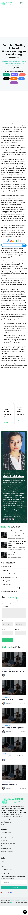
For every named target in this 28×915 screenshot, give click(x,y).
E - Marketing (17, 62)
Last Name (18, 621)
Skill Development (6, 832)
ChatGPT (6, 74)
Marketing (9, 62)
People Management (7, 838)
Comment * (5, 606)
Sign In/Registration (6, 869)
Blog (2, 866)
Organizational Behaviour (8, 843)
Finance (3, 846)
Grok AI (6, 78)
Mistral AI (14, 78)
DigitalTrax (13, 902)
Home (3, 62)
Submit (8, 640)
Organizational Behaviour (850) (10, 588)
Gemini (21, 78)
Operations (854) (6, 584)
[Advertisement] (14, 22)
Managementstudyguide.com (18, 901)
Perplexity (14, 74)
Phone (17, 629)
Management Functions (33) (9, 577)
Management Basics (7, 851)
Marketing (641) (5, 581)
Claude (22, 74)
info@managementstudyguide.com (12, 824)
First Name (5, 621)
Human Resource (6, 848)
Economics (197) (6, 567)
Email (3, 629)
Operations (4, 835)
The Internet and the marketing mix (7, 415)
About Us (3, 864)
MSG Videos (4, 854)
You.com (14, 83)
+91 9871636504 (7, 822)
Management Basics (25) (8, 574)
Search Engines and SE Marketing (20, 413)
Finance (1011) (5, 570)
